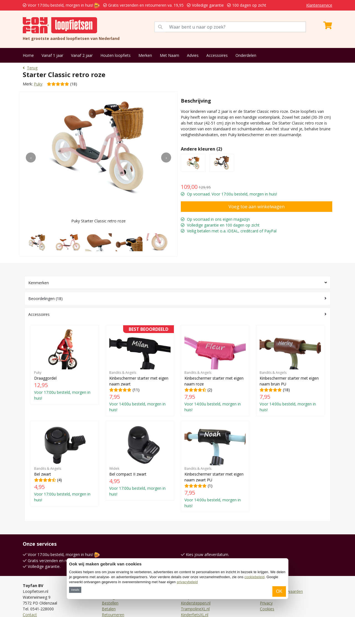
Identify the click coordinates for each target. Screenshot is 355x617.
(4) (64, 463)
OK (279, 591)
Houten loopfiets (115, 55)
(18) (290, 371)
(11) (140, 371)
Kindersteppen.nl (196, 603)
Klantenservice (319, 5)
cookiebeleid (254, 577)
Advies (193, 55)
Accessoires (217, 55)
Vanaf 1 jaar (52, 55)
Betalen (109, 608)
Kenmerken (38, 282)
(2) (215, 371)
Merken (145, 55)
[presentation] (31, 157)
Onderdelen (245, 55)
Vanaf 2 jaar (82, 55)
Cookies (267, 608)
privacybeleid (187, 582)
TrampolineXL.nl (195, 608)
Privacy (266, 603)
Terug (30, 67)
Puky (38, 84)
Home (28, 55)
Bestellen (110, 603)
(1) (215, 466)
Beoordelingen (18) (45, 298)
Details (75, 589)
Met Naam (169, 55)
